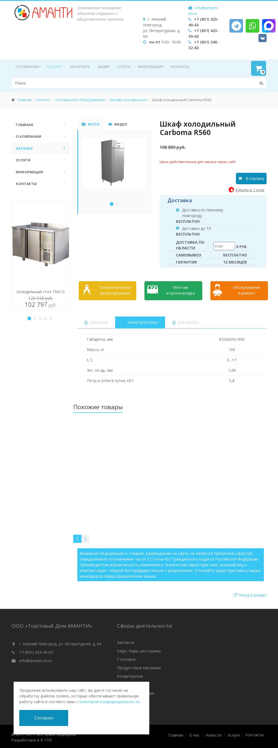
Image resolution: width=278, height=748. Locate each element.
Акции (103, 66)
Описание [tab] (96, 320)
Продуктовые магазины (139, 666)
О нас (194, 733)
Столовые (126, 657)
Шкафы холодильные (128, 99)
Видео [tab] (118, 124)
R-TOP (46, 738)
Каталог (54, 66)
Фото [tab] (90, 124)
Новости (214, 733)
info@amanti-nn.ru (35, 659)
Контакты (180, 66)
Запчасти (125, 640)
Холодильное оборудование (80, 99)
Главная (24, 99)
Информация (150, 66)
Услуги (123, 66)
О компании (27, 66)
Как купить (80, 66)
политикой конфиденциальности (109, 701)
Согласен (43, 718)
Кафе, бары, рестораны (139, 649)
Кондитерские (130, 674)
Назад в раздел (250, 593)
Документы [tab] (186, 320)
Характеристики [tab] (141, 320)
